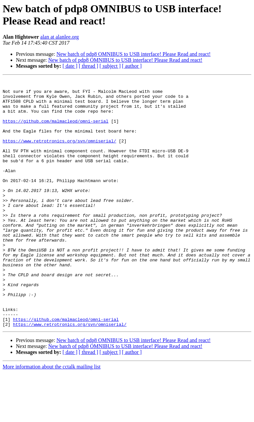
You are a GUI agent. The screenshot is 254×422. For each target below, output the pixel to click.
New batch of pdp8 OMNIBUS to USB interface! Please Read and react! (134, 54)
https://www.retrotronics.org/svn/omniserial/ (59, 154)
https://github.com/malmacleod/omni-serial (55, 130)
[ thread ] (88, 66)
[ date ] (70, 66)
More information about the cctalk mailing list (52, 416)
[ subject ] (110, 66)
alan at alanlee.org (59, 37)
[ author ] (132, 66)
